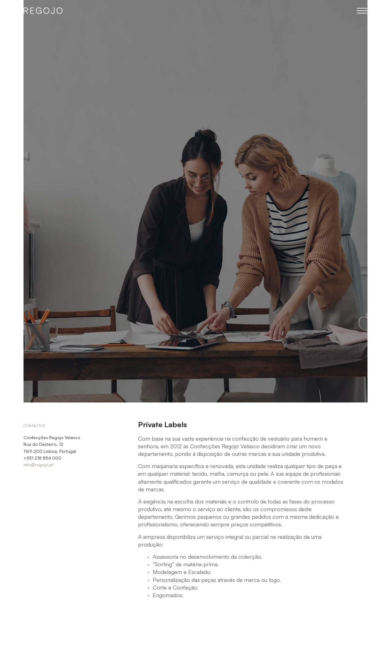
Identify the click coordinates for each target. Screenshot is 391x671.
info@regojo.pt (39, 464)
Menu (362, 10)
